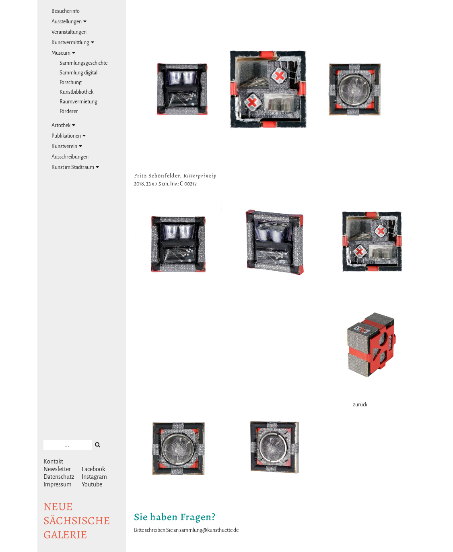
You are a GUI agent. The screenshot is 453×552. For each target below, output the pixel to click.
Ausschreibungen (70, 157)
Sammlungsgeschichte (83, 63)
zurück (360, 405)
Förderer (69, 111)
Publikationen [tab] (68, 136)
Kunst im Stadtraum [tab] (75, 167)
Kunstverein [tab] (66, 146)
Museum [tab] (63, 53)
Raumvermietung (78, 102)
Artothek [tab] (63, 125)
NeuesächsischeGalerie (76, 520)
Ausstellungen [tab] (68, 22)
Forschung (71, 82)
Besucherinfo (65, 11)
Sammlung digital (78, 73)
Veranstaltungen (68, 32)
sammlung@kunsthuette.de (209, 530)
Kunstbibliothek (76, 92)
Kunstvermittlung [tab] (72, 42)
